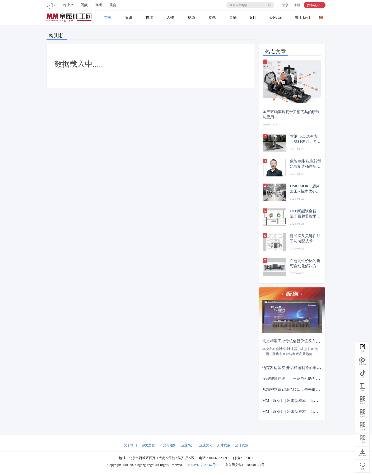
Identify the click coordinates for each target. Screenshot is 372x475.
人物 (170, 17)
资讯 (128, 17)
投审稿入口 (314, 5)
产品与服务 (168, 445)
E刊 (253, 17)
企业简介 (187, 445)
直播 (98, 5)
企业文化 (205, 445)
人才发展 (223, 445)
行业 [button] (67, 5)
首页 (108, 17)
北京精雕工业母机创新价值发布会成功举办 (298, 341)
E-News (276, 17)
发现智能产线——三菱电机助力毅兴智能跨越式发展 (306, 379)
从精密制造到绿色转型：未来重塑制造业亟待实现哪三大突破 (313, 389)
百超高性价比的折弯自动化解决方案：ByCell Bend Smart (305, 264)
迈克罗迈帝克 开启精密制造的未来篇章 (295, 368)
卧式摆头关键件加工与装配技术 (305, 238)
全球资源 (241, 445)
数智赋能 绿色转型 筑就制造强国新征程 (305, 164)
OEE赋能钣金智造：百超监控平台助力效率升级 (305, 214)
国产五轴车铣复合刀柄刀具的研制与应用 (291, 114)
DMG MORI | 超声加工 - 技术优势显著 (305, 189)
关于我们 (302, 17)
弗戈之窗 (148, 445)
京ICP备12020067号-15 (203, 465)
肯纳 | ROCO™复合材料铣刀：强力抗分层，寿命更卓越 (305, 139)
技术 (149, 17)
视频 (84, 5)
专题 (212, 17)
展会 (112, 5)
